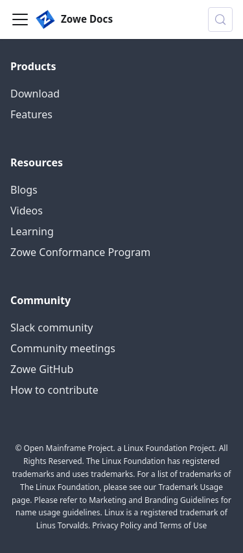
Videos (26, 210)
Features (31, 114)
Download (35, 93)
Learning (32, 231)
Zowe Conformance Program (80, 252)
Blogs (24, 190)
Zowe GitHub (41, 369)
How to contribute (54, 390)
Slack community (51, 327)
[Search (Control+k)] (220, 19)
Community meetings (62, 348)
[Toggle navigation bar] (20, 19)
